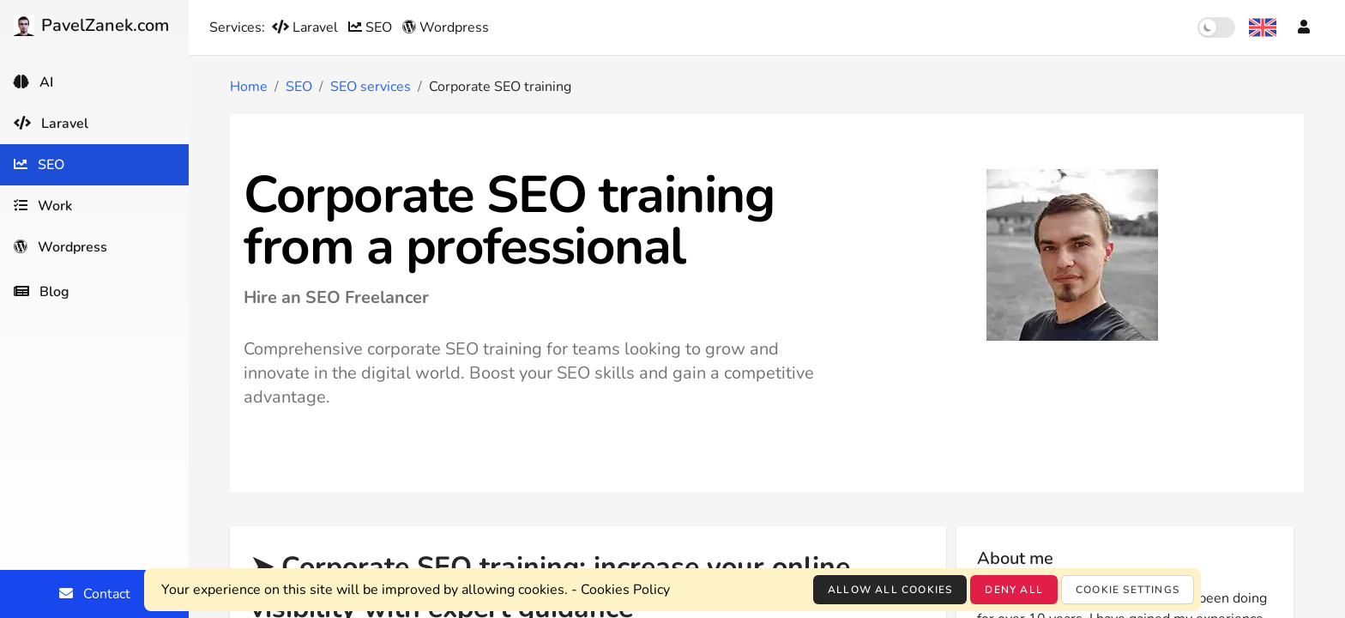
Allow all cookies (890, 590)
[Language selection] (1262, 27)
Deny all (1014, 590)
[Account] (1303, 27)
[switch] (1216, 27)
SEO (371, 27)
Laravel (306, 27)
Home (249, 86)
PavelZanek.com (91, 25)
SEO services (370, 86)
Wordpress (445, 27)
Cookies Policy (625, 589)
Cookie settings (1127, 590)
